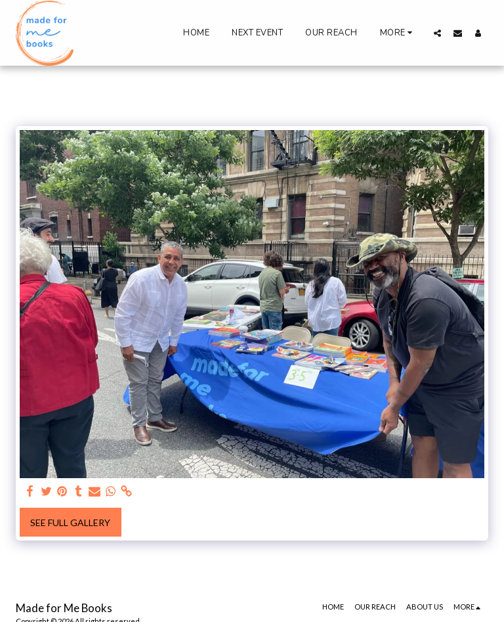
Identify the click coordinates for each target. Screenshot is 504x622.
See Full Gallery (70, 522)
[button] (437, 32)
